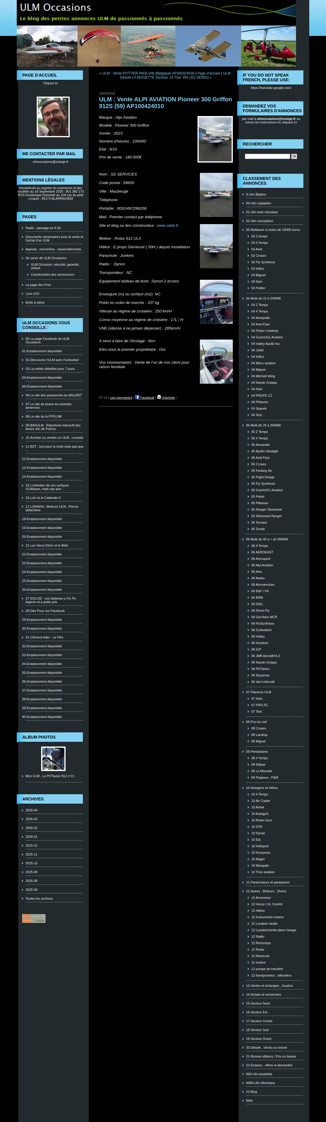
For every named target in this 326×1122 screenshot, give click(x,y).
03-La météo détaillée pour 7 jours (50, 368)
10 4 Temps (259, 794)
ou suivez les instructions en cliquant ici (272, 120)
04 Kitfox (257, 356)
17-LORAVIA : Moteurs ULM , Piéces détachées (52, 508)
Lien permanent (121, 397)
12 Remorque (261, 943)
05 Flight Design (263, 477)
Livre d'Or (32, 293)
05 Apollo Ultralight (264, 451)
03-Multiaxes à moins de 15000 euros (273, 229)
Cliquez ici (50, 83)
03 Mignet (258, 275)
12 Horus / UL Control (266, 904)
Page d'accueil (208, 73)
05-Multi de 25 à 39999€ (263, 425)
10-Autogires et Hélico (262, 788)
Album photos (39, 737)
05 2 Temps (259, 431)
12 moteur (258, 962)
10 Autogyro (260, 813)
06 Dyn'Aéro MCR (264, 617)
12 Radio (257, 936)
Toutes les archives (39, 898)
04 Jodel (257, 350)
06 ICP (256, 649)
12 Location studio (264, 923)
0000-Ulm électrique (260, 1083)
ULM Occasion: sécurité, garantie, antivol (55, 266)
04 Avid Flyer (260, 324)
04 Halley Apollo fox (265, 343)
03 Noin (257, 281)
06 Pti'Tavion (260, 669)
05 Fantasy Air (261, 470)
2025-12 (31, 845)
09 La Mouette (261, 771)
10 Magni (258, 859)
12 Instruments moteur (267, 917)
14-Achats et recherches (263, 994)
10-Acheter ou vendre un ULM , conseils (54, 437)
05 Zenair (258, 529)
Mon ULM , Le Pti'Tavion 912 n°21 (50, 776)
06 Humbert (259, 643)
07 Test (256, 711)
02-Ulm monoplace (259, 221)
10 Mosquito (260, 865)
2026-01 (31, 836)
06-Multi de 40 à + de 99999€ (267, 539)
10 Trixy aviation (263, 872)
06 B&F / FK (260, 591)
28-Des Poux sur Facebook (45, 611)
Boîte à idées (35, 302)
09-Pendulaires (257, 751)
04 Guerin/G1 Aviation (267, 337)
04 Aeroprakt (260, 318)
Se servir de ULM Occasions (46, 258)
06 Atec (256, 571)
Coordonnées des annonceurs (52, 274)
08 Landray (259, 735)
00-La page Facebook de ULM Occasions (47, 340)
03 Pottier (258, 288)
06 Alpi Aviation (262, 565)
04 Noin (257, 389)
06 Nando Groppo (264, 662)
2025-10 (31, 863)
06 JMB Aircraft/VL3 (265, 656)
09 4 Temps (259, 758)
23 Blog (251, 1091)
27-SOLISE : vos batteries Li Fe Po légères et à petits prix (51, 600)
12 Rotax (257, 949)
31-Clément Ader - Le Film (44, 637)
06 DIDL (257, 604)
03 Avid (256, 249)
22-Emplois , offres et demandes (269, 1065)
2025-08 (31, 881)
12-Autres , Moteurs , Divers (266, 891)
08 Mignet (258, 741)
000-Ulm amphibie (259, 1074)
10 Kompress (260, 852)
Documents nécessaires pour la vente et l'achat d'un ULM (54, 238)
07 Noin (257, 698)
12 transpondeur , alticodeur (271, 975)
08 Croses (258, 728)
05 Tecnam (259, 522)
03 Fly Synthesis (263, 262)
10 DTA (256, 826)
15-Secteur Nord (258, 1003)
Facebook (144, 397)
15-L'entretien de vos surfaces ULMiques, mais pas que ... (47, 487)
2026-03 (31, 819)
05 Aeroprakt (260, 444)
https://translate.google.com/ (271, 88)
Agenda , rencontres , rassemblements (53, 249)
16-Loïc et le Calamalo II (43, 497)
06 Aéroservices (262, 584)
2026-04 (31, 810)
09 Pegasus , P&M (264, 777)
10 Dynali (258, 833)
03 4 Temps (259, 242)
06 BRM (257, 597)
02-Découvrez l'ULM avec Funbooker (52, 360)
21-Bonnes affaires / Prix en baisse (271, 1056)
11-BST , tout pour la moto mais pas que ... (54, 448)
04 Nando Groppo (264, 382)
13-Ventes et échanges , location (269, 985)
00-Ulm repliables (258, 203)
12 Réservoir (260, 956)
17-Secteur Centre (259, 1021)
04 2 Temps (259, 305)
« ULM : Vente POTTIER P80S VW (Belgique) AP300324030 (147, 73)
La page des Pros (38, 285)
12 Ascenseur (261, 897)
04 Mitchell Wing (263, 376)
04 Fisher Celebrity (264, 330)
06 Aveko (258, 578)
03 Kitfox (257, 268)
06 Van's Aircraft (263, 682)
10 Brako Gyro (261, 820)
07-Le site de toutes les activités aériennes (49, 405)
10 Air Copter (260, 800)
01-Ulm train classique (262, 212)
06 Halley (258, 636)
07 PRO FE (259, 705)
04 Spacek (259, 408)
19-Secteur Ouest (258, 1038)
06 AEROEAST (262, 552)
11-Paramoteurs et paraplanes (268, 882)
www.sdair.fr (167, 225)
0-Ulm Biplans (256, 194)
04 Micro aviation (263, 363)
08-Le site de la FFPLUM (43, 416)
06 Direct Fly (260, 610)
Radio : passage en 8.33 (43, 228)
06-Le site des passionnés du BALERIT (54, 395)
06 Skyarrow (260, 675)
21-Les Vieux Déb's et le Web (47, 545)
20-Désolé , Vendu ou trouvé (266, 1047)
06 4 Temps (259, 545)
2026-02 (31, 828)
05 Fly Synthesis (263, 483)
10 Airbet (257, 807)
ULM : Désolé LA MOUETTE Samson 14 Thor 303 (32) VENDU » (176, 75)
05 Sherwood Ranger (266, 516)
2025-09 (31, 872)
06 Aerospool (260, 558)
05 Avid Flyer (260, 457)
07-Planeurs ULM (258, 692)
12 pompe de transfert (267, 969)
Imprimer (166, 397)
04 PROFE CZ (261, 395)
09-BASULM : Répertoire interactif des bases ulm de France (53, 427)
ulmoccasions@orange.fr (50, 161)
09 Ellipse (258, 764)
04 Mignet (258, 369)
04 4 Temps (259, 311)
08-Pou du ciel (256, 722)
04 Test (256, 415)
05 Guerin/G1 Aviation (267, 490)
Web (249, 1100)
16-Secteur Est (257, 1012)
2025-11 (31, 854)
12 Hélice (258, 910)
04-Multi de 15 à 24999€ (263, 298)
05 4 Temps (259, 438)
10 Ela (255, 839)
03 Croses (258, 255)
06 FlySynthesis (262, 623)
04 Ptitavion (259, 402)
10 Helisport (260, 846)
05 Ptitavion (259, 503)
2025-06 (31, 889)
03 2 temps (259, 236)
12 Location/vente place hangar (274, 930)
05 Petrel (257, 496)
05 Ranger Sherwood (266, 509)
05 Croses (258, 464)
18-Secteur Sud (257, 1030)
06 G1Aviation (261, 630)
